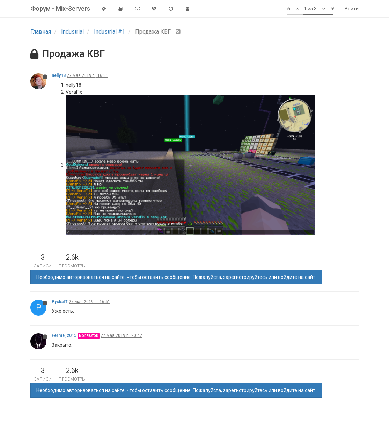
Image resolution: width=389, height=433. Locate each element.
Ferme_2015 (64, 335)
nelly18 (59, 75)
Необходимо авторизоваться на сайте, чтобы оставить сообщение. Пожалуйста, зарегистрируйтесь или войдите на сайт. (176, 277)
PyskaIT (60, 301)
